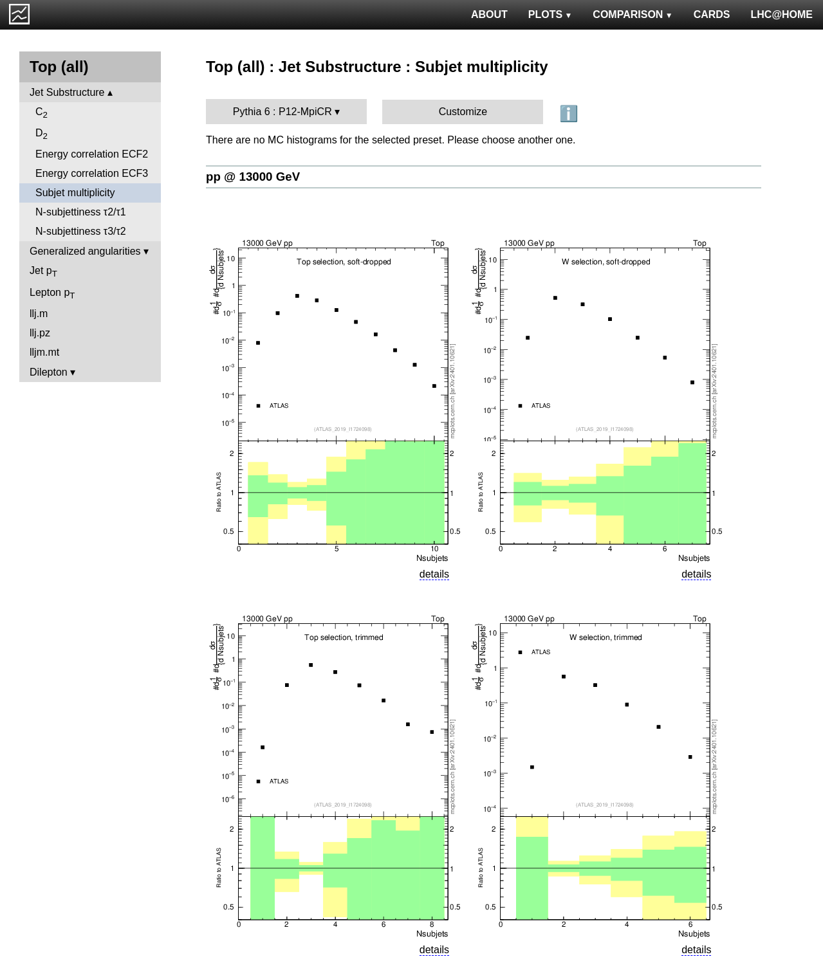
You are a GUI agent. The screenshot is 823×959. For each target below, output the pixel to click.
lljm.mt (44, 352)
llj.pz (40, 332)
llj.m (39, 313)
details (434, 574)
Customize (463, 111)
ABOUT (489, 14)
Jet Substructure (67, 92)
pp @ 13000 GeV (253, 176)
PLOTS (550, 14)
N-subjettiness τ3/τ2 (80, 231)
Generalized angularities (85, 251)
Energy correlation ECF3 (91, 173)
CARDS (712, 14)
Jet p (43, 272)
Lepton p (52, 293)
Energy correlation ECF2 (91, 154)
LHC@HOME (782, 14)
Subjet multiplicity (75, 192)
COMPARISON (632, 14)
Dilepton (49, 372)
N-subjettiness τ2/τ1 (80, 211)
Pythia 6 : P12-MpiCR (282, 111)
